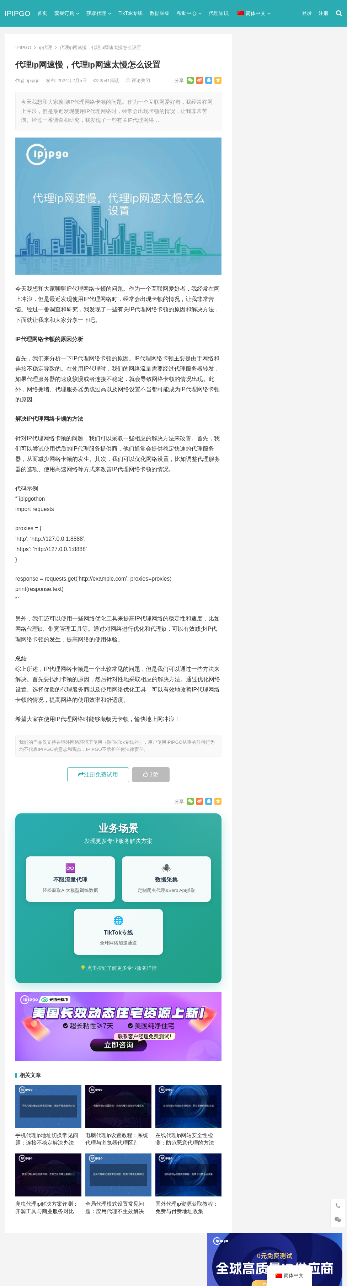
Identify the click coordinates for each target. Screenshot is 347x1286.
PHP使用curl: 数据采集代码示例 (286, 601)
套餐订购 (64, 13)
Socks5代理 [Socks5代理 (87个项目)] (285, 665)
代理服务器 (256, 351)
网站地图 (130, 1251)
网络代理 (253, 440)
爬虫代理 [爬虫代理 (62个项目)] (287, 723)
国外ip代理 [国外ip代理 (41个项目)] (288, 712)
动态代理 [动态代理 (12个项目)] (320, 700)
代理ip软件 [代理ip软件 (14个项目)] (259, 676)
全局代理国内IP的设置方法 (279, 542)
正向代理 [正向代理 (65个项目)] (257, 723)
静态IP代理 (256, 453)
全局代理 (253, 364)
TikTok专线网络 (261, 338)
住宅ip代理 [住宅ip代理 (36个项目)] (259, 688)
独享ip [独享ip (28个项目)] (313, 723)
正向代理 (253, 415)
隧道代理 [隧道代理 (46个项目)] (287, 735)
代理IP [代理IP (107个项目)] (316, 665)
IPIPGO (17, 13)
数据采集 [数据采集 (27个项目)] (320, 712)
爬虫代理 (253, 428)
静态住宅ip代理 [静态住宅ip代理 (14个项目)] (264, 759)
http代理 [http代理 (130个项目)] (291, 641)
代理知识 (219, 13)
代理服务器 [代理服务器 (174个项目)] (293, 676)
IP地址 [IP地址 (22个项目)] (283, 653)
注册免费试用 (98, 774)
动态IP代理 (256, 376)
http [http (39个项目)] (267, 641)
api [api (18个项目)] (250, 641)
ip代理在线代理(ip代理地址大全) (289, 207)
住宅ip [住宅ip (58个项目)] (322, 676)
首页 (42, 13)
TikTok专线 (130, 13)
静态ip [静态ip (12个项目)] (313, 735)
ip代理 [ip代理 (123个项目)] (317, 641)
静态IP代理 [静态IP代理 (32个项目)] (259, 747)
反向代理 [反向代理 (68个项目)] (257, 712)
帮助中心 (187, 13)
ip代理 (45, 47)
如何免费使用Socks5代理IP (280, 590)
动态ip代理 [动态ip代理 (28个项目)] (288, 700)
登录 (307, 13)
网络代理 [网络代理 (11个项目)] (257, 735)
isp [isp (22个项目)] (303, 653)
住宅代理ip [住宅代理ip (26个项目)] (292, 688)
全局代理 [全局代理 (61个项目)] (257, 700)
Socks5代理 (264, 1265)
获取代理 (96, 13)
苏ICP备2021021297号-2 (91, 1251)
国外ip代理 (255, 402)
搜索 (324, 115)
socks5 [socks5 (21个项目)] (254, 665)
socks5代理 (256, 325)
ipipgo (34, 80)
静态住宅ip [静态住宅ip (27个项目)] (293, 747)
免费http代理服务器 (275, 237)
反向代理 (253, 389)
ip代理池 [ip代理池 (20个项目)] (256, 653)
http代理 (320, 1265)
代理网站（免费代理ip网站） (278, 194)
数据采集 (160, 13)
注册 (324, 13)
